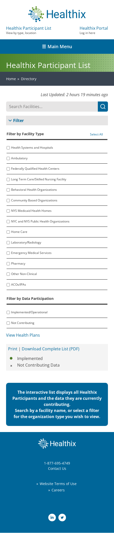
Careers (58, 490)
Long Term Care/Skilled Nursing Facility (38, 179)
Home (11, 78)
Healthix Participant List (28, 30)
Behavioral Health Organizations (34, 190)
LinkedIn (52, 517)
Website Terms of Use (58, 483)
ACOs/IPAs (18, 285)
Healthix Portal (94, 30)
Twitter (62, 517)
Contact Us (57, 468)
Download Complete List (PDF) (50, 349)
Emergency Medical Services (31, 253)
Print (12, 349)
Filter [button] (18, 120)
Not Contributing (22, 323)
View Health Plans (23, 335)
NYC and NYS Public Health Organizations (40, 221)
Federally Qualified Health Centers (35, 169)
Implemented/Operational (29, 312)
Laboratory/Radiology (26, 242)
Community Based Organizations (34, 200)
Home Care (19, 232)
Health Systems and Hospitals (32, 148)
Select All (96, 134)
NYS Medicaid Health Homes (31, 211)
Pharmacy (18, 264)
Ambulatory (19, 158)
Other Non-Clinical (24, 274)
